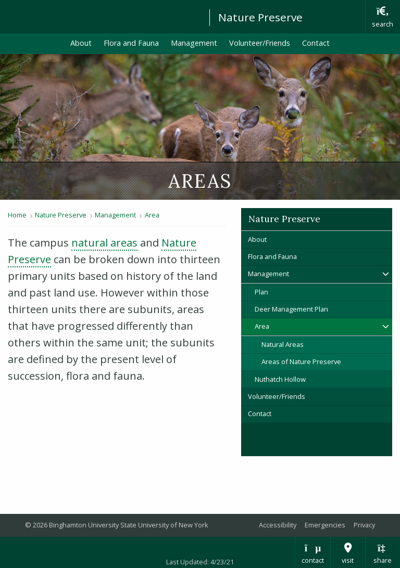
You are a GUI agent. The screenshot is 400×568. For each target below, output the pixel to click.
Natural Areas (282, 344)
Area (152, 215)
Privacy (364, 525)
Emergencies (325, 525)
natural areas (104, 243)
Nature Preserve (260, 17)
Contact (316, 43)
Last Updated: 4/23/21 (200, 561)
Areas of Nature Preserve (301, 361)
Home (17, 215)
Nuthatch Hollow (280, 379)
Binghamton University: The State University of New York (100, 16)
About (81, 43)
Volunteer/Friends (259, 43)
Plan (261, 291)
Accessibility (277, 525)
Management (194, 43)
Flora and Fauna (131, 43)
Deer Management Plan (291, 309)
